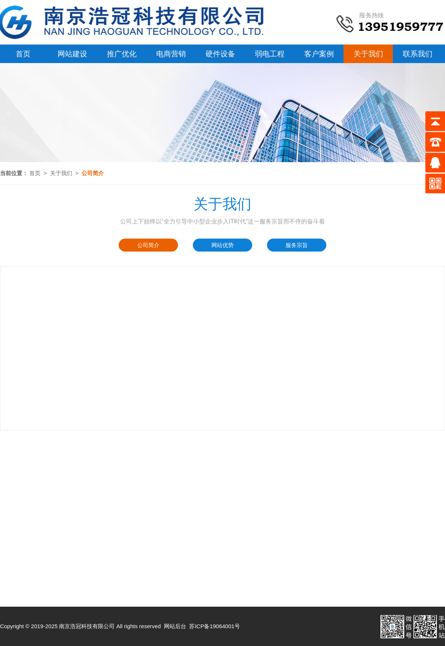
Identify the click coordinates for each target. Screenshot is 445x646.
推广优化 (120, 54)
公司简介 (148, 245)
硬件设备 (219, 54)
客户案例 (318, 54)
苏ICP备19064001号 (214, 626)
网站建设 (71, 54)
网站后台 (175, 626)
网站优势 (222, 245)
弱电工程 (268, 54)
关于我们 (367, 54)
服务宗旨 (297, 245)
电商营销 (170, 54)
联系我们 (416, 54)
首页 (34, 173)
